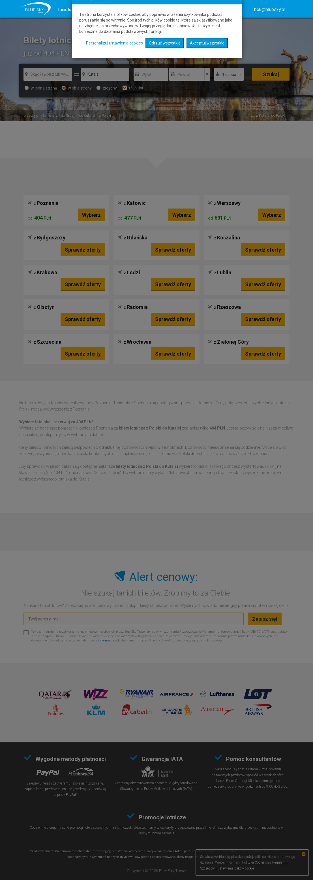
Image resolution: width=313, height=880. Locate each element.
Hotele (89, 9)
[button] (270, 9)
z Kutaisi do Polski (270, 115)
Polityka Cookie (253, 862)
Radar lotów (187, 9)
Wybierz (91, 215)
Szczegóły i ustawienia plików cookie (227, 868)
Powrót (183, 74)
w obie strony (77, 88)
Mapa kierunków (153, 9)
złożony (107, 88)
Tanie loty (66, 9)
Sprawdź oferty (83, 250)
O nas (211, 9)
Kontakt (232, 9)
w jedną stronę (41, 88)
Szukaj (271, 74)
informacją (106, 640)
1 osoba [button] (229, 74)
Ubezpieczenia (116, 9)
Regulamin (280, 862)
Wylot (146, 74)
